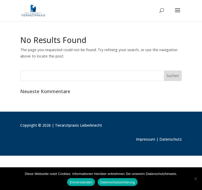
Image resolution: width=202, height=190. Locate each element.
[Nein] (195, 178)
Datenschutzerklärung (117, 182)
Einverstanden (81, 182)
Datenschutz (170, 139)
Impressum (145, 139)
